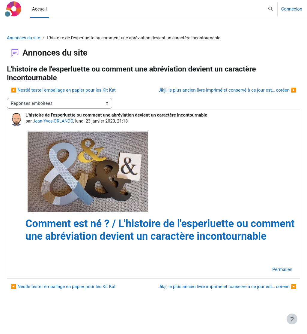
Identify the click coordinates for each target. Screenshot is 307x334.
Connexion (291, 9)
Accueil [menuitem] (39, 9)
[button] (270, 9)
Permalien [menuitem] (268, 282)
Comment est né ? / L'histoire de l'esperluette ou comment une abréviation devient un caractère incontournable (151, 236)
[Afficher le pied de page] (292, 319)
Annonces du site (38, 38)
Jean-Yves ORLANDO (68, 121)
